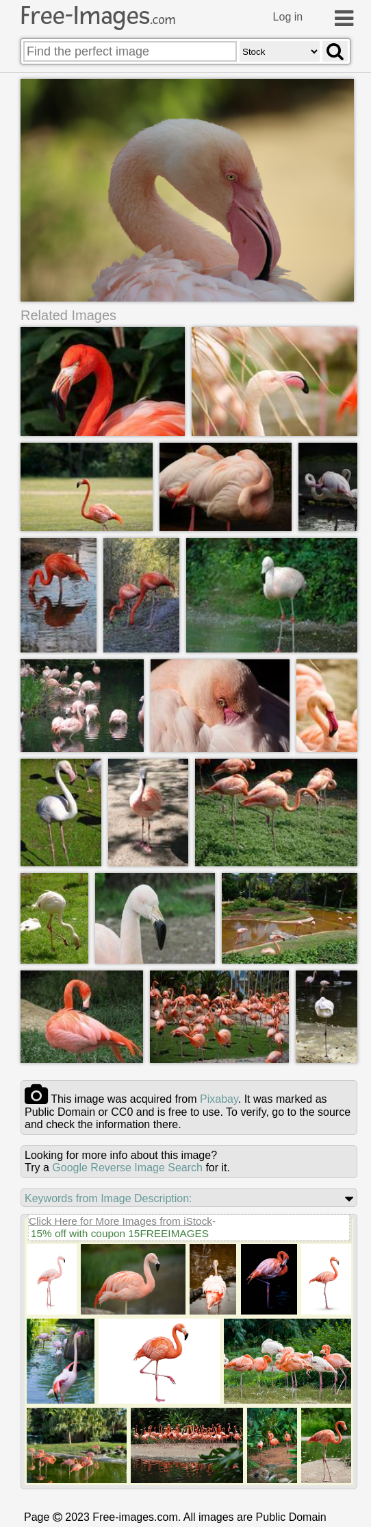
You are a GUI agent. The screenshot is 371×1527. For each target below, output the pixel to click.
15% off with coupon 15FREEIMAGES (120, 1234)
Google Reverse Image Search (127, 1168)
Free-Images (98, 16)
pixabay (219, 1099)
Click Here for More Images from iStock (120, 1221)
